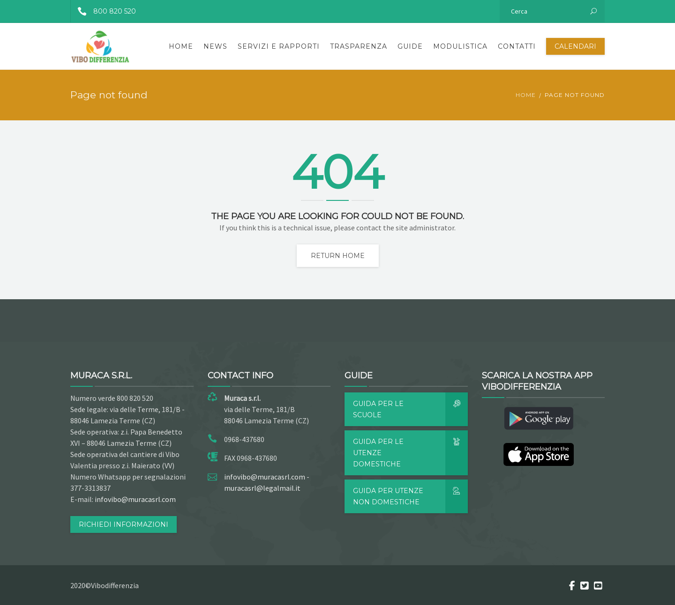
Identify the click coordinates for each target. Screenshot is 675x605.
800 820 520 (103, 11)
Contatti (517, 46)
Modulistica (460, 46)
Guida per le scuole (410, 409)
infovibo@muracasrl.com (135, 499)
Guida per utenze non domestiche (410, 496)
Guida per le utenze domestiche (410, 452)
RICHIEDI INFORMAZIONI (123, 524)
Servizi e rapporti (279, 46)
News (215, 46)
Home (181, 46)
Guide (410, 46)
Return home (338, 255)
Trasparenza (358, 46)
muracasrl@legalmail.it (262, 488)
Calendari (575, 46)
